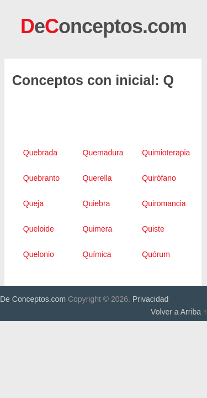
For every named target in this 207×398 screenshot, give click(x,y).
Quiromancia (163, 203)
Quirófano (159, 178)
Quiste (153, 228)
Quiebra (96, 203)
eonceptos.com (103, 26)
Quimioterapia (166, 152)
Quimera (98, 228)
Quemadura (103, 152)
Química (97, 254)
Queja (33, 203)
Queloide (38, 228)
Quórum (156, 254)
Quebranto (41, 178)
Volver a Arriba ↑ (179, 311)
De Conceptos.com (33, 299)
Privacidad (150, 299)
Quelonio (38, 254)
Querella (97, 178)
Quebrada (40, 152)
